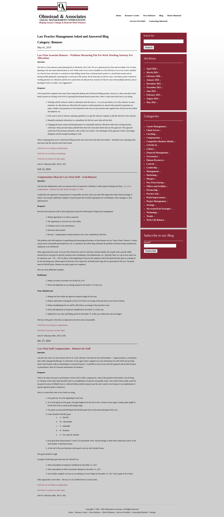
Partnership (152, 190)
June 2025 (151, 91)
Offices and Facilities (156, 186)
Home (118, 15)
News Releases (149, 15)
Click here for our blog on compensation (52, 148)
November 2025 (154, 87)
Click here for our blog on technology (51, 153)
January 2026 (153, 80)
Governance (152, 156)
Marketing (151, 175)
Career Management (156, 126)
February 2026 (153, 76)
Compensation (153, 138)
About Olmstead (174, 15)
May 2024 (151, 102)
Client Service (153, 130)
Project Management (156, 201)
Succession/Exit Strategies (159, 209)
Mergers (150, 179)
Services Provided (137, 21)
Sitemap (152, 512)
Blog (161, 15)
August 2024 (152, 98)
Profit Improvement (156, 197)
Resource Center (132, 15)
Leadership (152, 167)
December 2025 (154, 84)
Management (153, 171)
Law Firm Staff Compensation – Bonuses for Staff (63, 348)
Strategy (150, 205)
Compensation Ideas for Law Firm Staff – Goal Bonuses (67, 177)
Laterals (150, 164)
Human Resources (155, 160)
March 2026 (152, 72)
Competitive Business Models (160, 141)
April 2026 (151, 69)
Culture (150, 149)
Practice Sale (153, 194)
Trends (150, 216)
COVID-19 (152, 145)
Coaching (151, 134)
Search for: (149, 35)
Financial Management (157, 153)
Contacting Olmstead (158, 21)
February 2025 (153, 95)
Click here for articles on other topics (51, 159)
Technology (152, 212)
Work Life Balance (155, 220)
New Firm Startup (155, 182)
